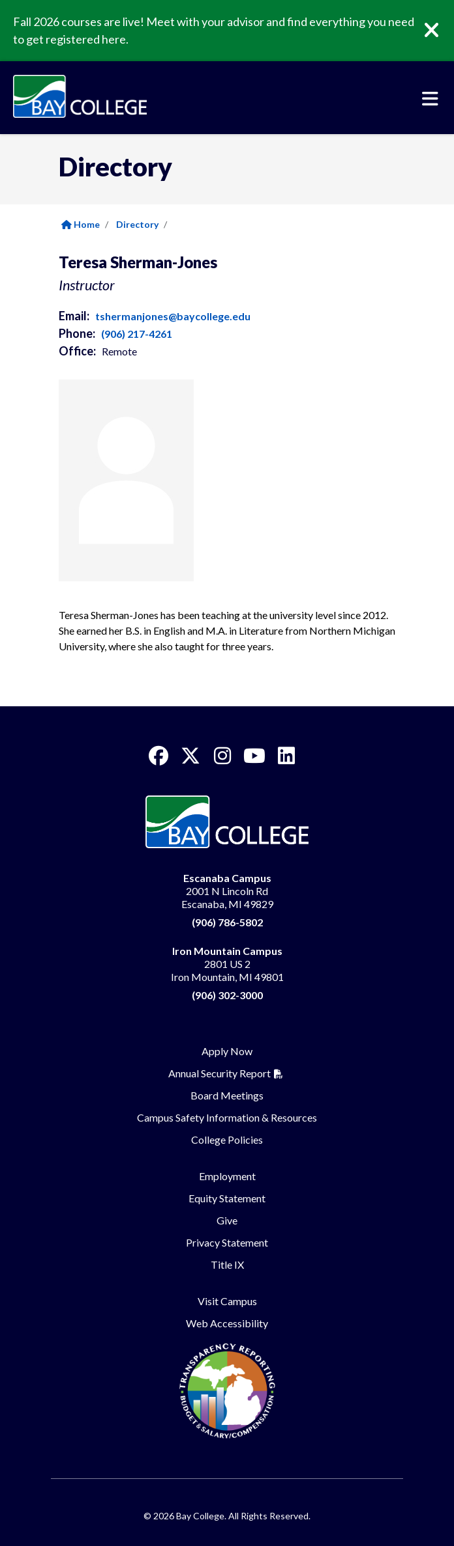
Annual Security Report (219, 1073)
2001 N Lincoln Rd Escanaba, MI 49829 (227, 891)
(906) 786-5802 (227, 922)
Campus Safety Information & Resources (227, 1117)
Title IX (227, 1264)
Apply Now (227, 1051)
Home (80, 224)
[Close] (441, 30)
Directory (137, 224)
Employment (227, 1176)
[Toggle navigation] (430, 98)
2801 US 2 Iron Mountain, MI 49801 (227, 964)
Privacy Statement (227, 1242)
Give (227, 1220)
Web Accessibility (227, 1323)
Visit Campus (227, 1301)
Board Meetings (227, 1095)
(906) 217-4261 (136, 333)
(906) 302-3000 (227, 995)
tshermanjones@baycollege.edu (172, 316)
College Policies (227, 1139)
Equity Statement (227, 1198)
